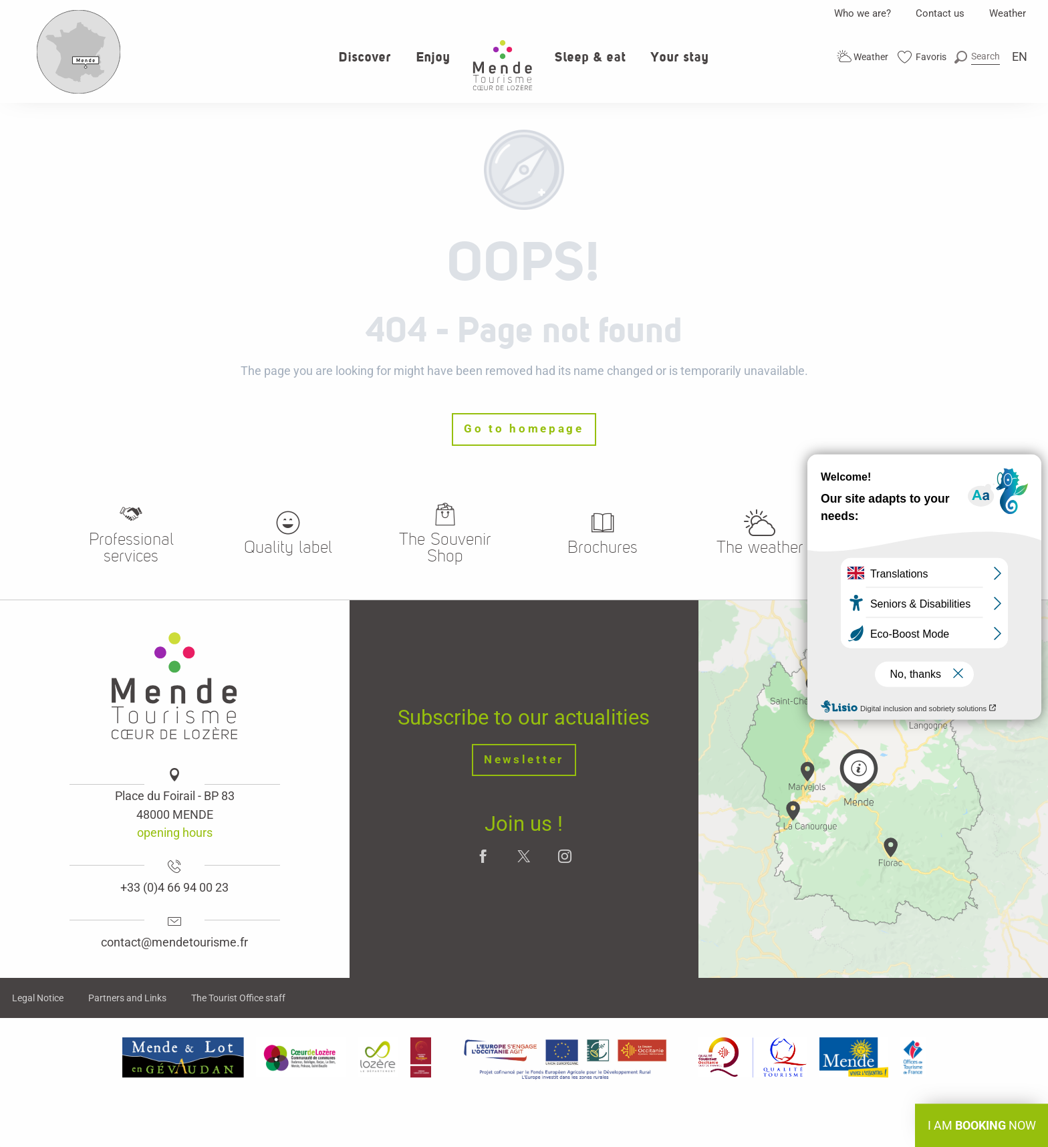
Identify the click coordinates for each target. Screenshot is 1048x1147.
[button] (977, 56)
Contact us (940, 13)
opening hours (175, 832)
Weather (1007, 13)
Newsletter (524, 759)
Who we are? (862, 13)
